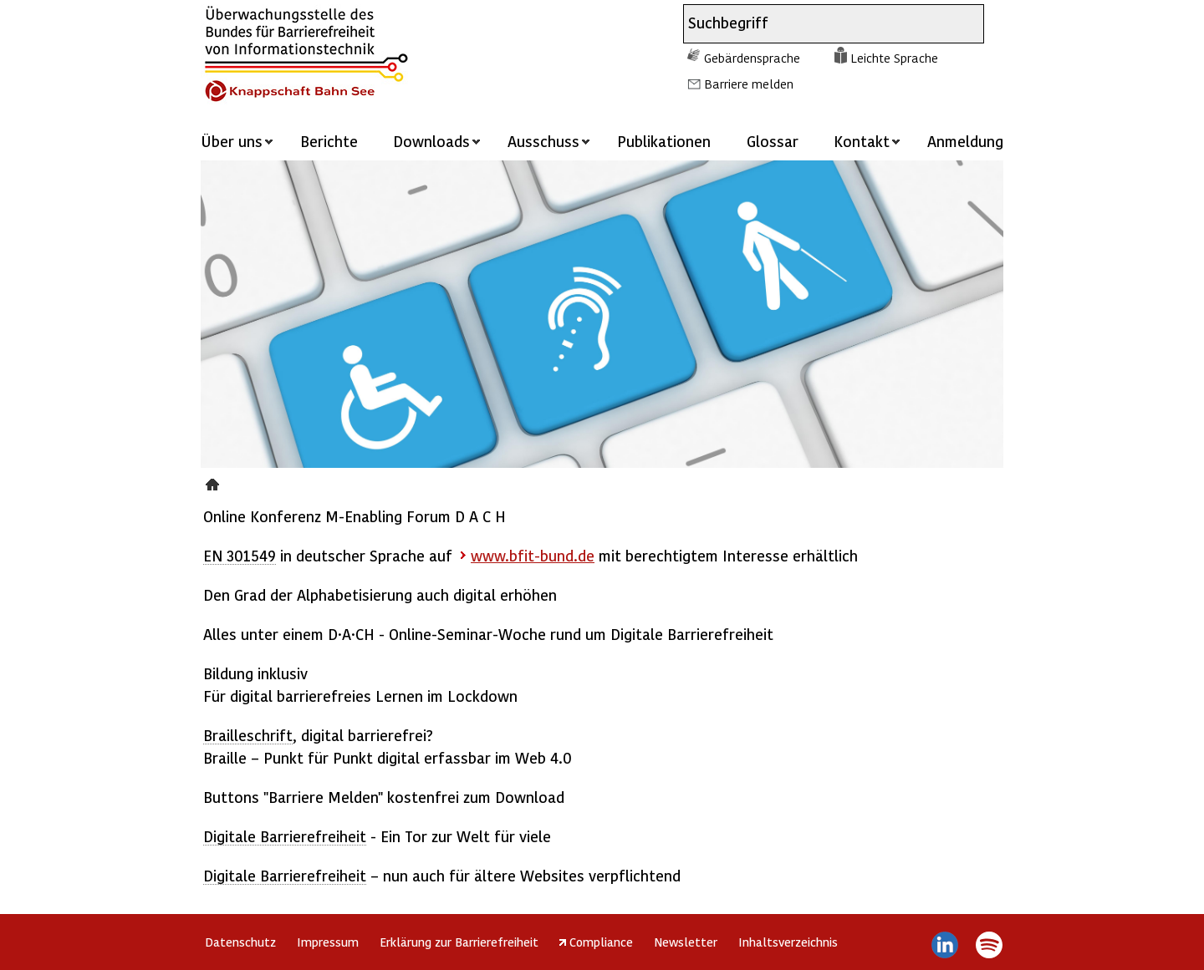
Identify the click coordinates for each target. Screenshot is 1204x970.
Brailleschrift (248, 735)
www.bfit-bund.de (532, 555)
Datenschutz (240, 941)
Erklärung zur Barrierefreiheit (459, 941)
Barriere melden (748, 83)
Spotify (989, 945)
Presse (214, 482)
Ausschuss (543, 141)
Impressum (328, 941)
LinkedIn (945, 945)
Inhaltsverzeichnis (788, 941)
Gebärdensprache (752, 57)
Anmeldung (965, 141)
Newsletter (685, 941)
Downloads (431, 141)
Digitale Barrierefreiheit (284, 836)
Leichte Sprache (894, 57)
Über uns (232, 141)
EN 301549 (239, 555)
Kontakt (862, 141)
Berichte (329, 141)
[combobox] (818, 24)
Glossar (772, 141)
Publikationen (664, 141)
